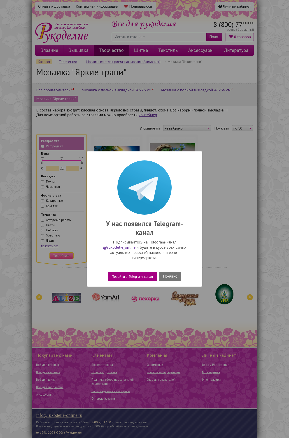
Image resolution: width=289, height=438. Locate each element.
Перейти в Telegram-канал (132, 276)
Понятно (170, 276)
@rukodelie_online (119, 247)
